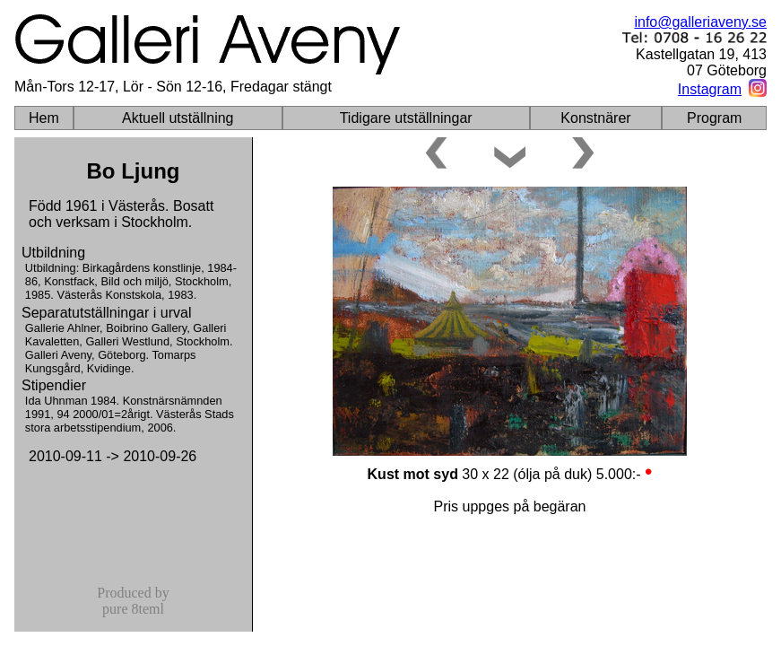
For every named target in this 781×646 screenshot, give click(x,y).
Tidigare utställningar (406, 118)
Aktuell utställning (178, 118)
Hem (44, 118)
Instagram (710, 89)
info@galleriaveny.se (700, 22)
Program (714, 118)
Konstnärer (595, 118)
